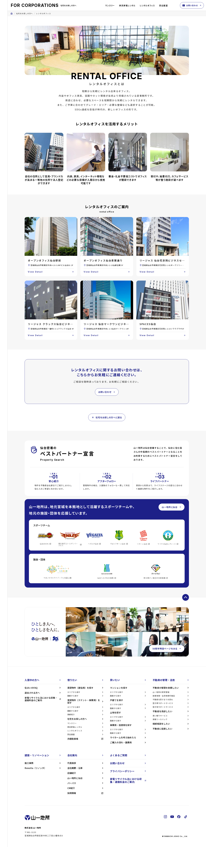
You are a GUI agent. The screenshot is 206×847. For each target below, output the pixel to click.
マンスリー (110, 5)
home (11, 13)
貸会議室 (163, 5)
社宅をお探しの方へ (24, 13)
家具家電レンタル (127, 5)
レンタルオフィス (147, 5)
